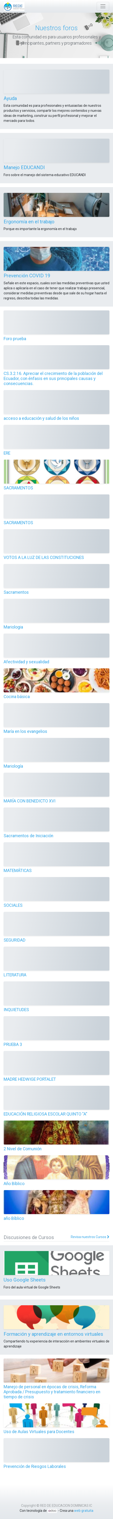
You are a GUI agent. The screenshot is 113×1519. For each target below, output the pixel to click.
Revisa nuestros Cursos (90, 1237)
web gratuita (83, 1511)
